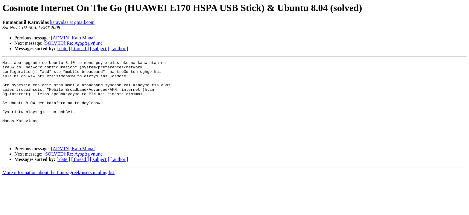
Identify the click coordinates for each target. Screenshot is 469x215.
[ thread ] (80, 48)
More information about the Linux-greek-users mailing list (58, 187)
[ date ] (63, 48)
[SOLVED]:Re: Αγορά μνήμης (73, 43)
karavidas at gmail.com (72, 22)
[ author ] (119, 48)
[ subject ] (99, 48)
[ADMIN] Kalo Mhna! (73, 37)
